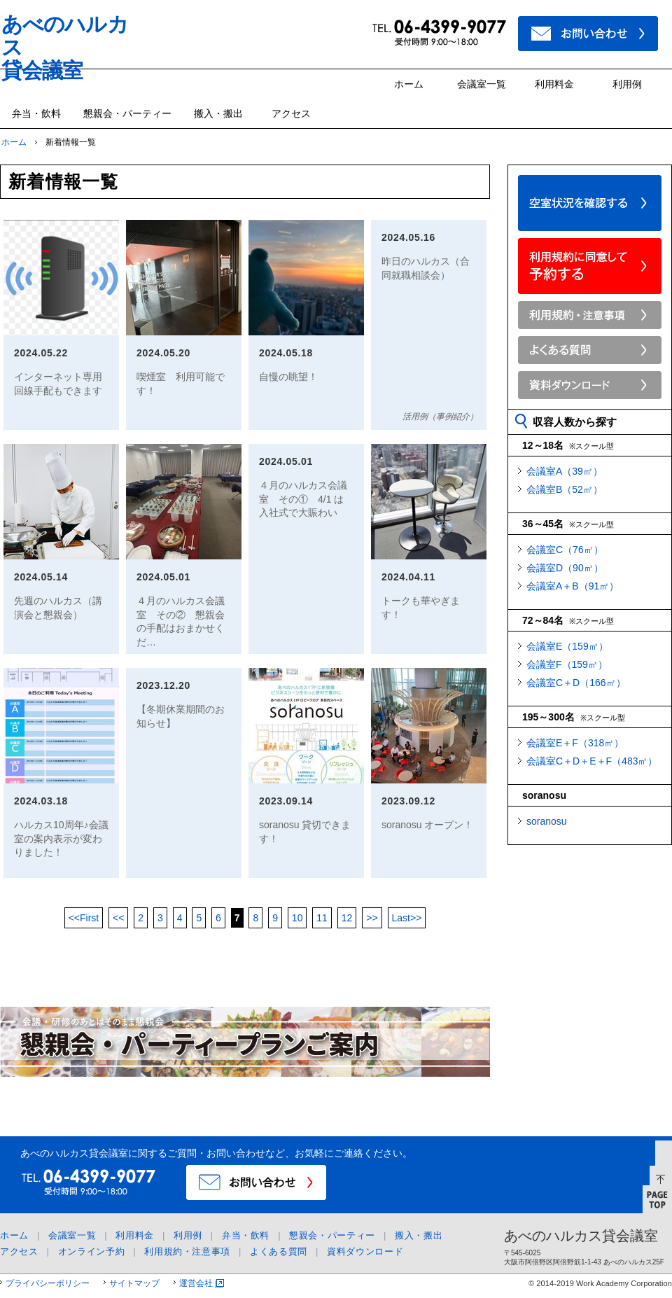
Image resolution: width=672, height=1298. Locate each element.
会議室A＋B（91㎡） (572, 586)
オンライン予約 (91, 1251)
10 (297, 917)
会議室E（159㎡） (567, 646)
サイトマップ (134, 1283)
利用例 (627, 84)
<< (84, 917)
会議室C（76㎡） (564, 549)
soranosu (546, 821)
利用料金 (554, 84)
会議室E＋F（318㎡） (575, 742)
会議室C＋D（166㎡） (576, 682)
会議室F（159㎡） (567, 664)
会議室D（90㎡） (564, 567)
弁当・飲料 (36, 113)
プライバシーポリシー (48, 1283)
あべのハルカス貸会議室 (581, 1235)
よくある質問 (278, 1251)
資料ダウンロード (365, 1251)
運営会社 (196, 1283)
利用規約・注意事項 (187, 1251)
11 (322, 917)
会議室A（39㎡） (564, 471)
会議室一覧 (481, 84)
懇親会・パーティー (127, 113)
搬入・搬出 (218, 113)
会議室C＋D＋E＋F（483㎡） (591, 761)
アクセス (291, 113)
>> (371, 917)
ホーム (409, 84)
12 (347, 917)
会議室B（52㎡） (564, 489)
